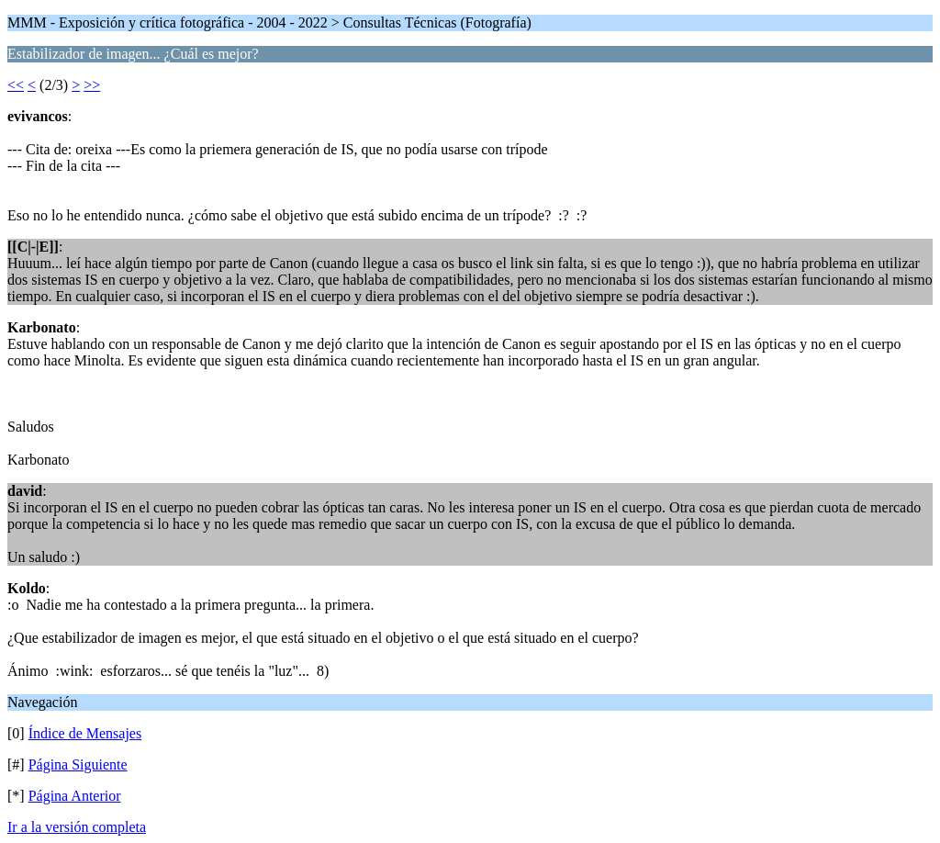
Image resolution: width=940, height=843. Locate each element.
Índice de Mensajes (85, 733)
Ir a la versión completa (76, 827)
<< (15, 85)
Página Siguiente (78, 764)
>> (92, 85)
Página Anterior (74, 796)
